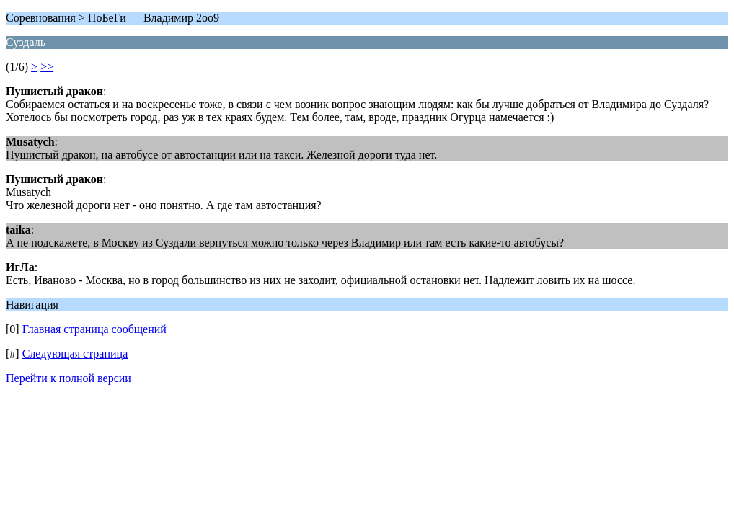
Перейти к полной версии (68, 378)
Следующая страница (75, 353)
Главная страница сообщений (94, 329)
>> (46, 67)
